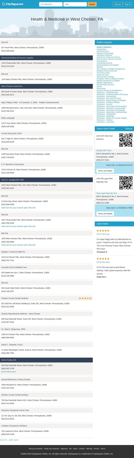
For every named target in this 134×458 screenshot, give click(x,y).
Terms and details (105, 171)
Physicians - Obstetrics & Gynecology (111, 108)
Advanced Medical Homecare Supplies (17, 58)
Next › (11, 440)
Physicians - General (104, 104)
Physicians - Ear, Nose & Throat (109, 98)
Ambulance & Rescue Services (108, 57)
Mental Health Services (105, 85)
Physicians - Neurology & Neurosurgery (112, 106)
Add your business (36, 449)
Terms (103, 449)
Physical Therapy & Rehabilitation (109, 90)
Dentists (100, 67)
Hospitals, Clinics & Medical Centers (110, 79)
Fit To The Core (103, 234)
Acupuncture (101, 49)
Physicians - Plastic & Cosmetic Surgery (112, 118)
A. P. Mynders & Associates (12, 164)
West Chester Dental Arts (11, 86)
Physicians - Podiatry (105, 120)
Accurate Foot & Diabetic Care (14, 267)
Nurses (99, 87)
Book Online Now (8, 372)
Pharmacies (101, 89)
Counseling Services (104, 63)
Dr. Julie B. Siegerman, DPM (13, 329)
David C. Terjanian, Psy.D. (12, 345)
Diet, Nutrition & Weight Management (111, 69)
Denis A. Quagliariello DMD (12, 180)
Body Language (7, 118)
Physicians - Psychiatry (105, 122)
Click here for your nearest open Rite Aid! (18, 208)
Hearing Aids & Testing (105, 77)
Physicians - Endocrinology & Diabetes (111, 100)
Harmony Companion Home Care (15, 410)
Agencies (64, 449)
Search (92, 4)
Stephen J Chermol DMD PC (13, 252)
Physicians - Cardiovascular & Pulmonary (112, 94)
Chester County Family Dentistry (14, 298)
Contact (82, 449)
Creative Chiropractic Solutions (14, 426)
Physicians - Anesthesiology (107, 92)
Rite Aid (4, 42)
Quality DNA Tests (103, 150)
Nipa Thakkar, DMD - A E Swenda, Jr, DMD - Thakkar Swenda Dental (30, 102)
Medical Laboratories (105, 83)
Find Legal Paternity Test (106, 193)
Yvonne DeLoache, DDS (11, 133)
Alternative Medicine (104, 55)
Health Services (103, 75)
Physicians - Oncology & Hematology (111, 110)
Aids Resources (103, 51)
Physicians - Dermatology (106, 96)
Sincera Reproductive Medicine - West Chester (20, 314)
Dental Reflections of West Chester (15, 379)
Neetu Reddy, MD (8, 360)
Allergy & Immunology (105, 53)
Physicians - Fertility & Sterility (108, 102)
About (75, 449)
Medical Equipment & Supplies (108, 81)
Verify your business (51, 449)
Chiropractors (102, 61)
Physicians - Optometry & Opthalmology (112, 112)
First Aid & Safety (103, 73)
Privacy (96, 449)
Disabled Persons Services (107, 71)
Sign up (118, 4)
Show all (128, 129)
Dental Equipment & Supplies (108, 65)
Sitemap (89, 449)
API (70, 449)
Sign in (127, 4)
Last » (16, 440)
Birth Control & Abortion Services (109, 59)
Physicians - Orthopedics (106, 114)
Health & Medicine (104, 47)
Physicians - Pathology (105, 116)
